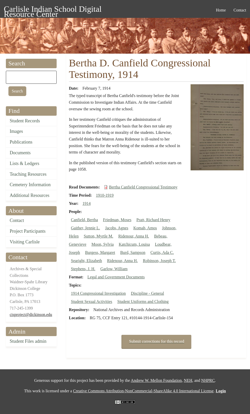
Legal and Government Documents (116, 277)
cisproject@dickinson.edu (31, 314)
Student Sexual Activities (91, 301)
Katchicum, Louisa (134, 244)
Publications (21, 142)
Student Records (25, 120)
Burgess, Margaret (100, 252)
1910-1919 (105, 195)
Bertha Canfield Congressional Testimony (143, 187)
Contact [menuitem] (239, 10)
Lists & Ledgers (24, 163)
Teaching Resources (28, 174)
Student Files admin (28, 341)
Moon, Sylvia (102, 244)
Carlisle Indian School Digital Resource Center (53, 9)
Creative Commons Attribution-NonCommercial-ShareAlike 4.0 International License (143, 391)
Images (16, 131)
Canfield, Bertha (84, 220)
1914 (86, 203)
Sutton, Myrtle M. (98, 236)
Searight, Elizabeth (86, 260)
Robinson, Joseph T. (159, 260)
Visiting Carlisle (25, 241)
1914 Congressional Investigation (98, 293)
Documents (20, 152)
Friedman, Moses (117, 220)
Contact (17, 220)
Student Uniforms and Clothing (143, 301)
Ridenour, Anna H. (133, 236)
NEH (188, 380)
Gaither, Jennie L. (85, 228)
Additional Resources (29, 195)
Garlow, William (114, 269)
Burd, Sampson (132, 252)
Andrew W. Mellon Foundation (156, 380)
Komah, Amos (145, 228)
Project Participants (27, 231)
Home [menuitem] (221, 10)
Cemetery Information (30, 184)
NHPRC (208, 380)
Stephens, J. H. (83, 269)
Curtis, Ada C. (162, 252)
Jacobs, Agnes (116, 228)
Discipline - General (147, 293)
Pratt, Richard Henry (153, 220)
